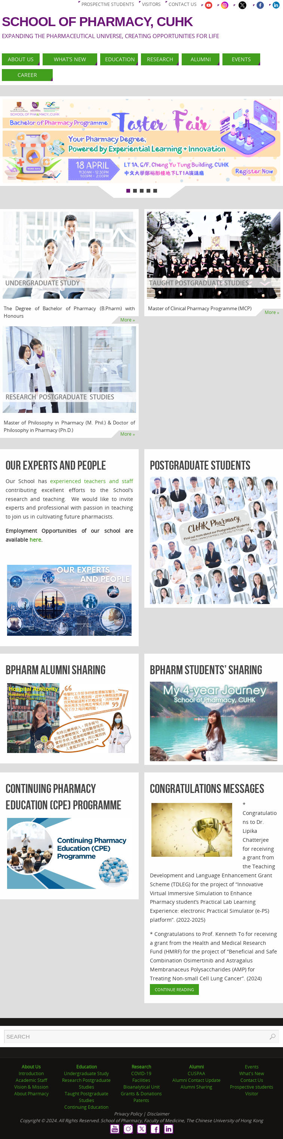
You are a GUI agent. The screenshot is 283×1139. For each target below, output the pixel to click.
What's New (251, 1073)
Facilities (141, 1080)
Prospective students (107, 4)
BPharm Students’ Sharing (206, 670)
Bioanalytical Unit (141, 1087)
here (35, 539)
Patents (141, 1100)
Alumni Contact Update (196, 1080)
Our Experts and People (56, 465)
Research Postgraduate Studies (86, 1083)
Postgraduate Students (200, 465)
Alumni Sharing (196, 1087)
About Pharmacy (31, 1093)
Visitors (151, 4)
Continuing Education (86, 1107)
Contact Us (251, 1080)
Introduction (31, 1073)
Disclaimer (158, 1114)
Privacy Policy (128, 1114)
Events (252, 1067)
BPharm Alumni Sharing (55, 670)
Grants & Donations (141, 1093)
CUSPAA (196, 1073)
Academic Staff (31, 1080)
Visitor (251, 1093)
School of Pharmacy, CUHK (97, 21)
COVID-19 (141, 1073)
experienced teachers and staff (91, 481)
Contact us (183, 4)
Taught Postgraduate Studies (86, 1097)
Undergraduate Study (86, 1073)
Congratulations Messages (207, 789)
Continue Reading (174, 989)
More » (127, 320)
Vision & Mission (31, 1087)
